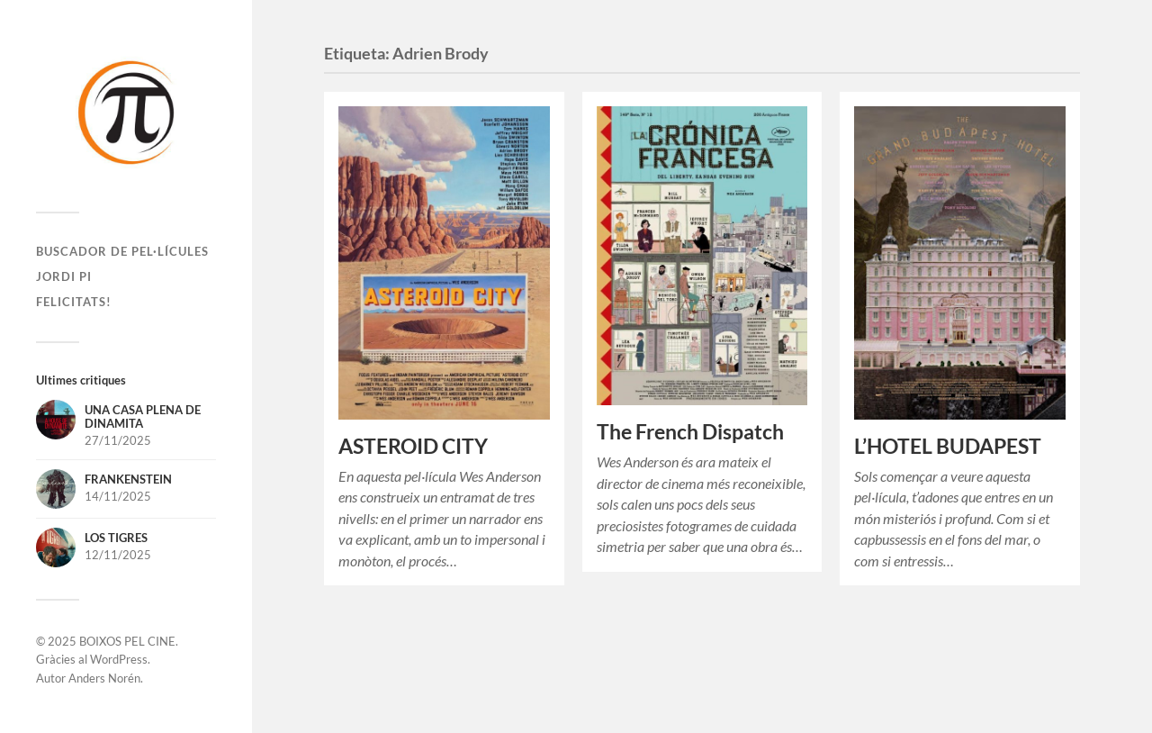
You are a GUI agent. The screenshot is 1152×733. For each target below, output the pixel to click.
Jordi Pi (64, 276)
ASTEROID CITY (413, 446)
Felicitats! (74, 301)
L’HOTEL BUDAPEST (947, 446)
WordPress (119, 659)
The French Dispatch (690, 432)
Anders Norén (104, 678)
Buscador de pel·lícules (122, 251)
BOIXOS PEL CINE (127, 641)
